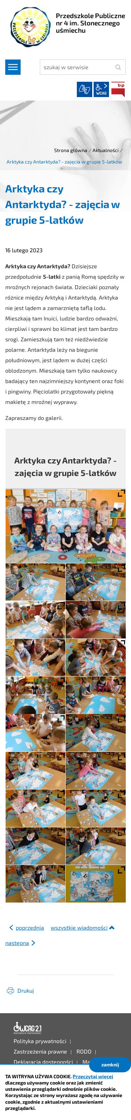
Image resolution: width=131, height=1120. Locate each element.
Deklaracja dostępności (27, 1028)
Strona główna (70, 150)
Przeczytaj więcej (93, 1076)
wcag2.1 (101, 89)
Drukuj (25, 990)
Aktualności (105, 150)
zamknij (110, 1064)
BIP (118, 89)
